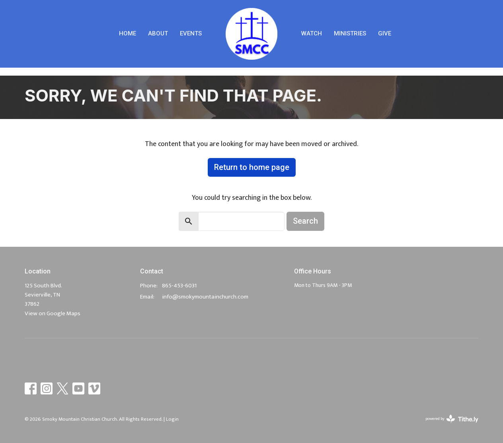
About (158, 33)
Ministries (350, 33)
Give (384, 33)
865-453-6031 (179, 285)
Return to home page (251, 167)
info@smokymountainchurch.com (205, 296)
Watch (311, 33)
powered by (451, 419)
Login (172, 419)
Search (305, 221)
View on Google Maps (52, 313)
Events (191, 33)
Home (127, 33)
